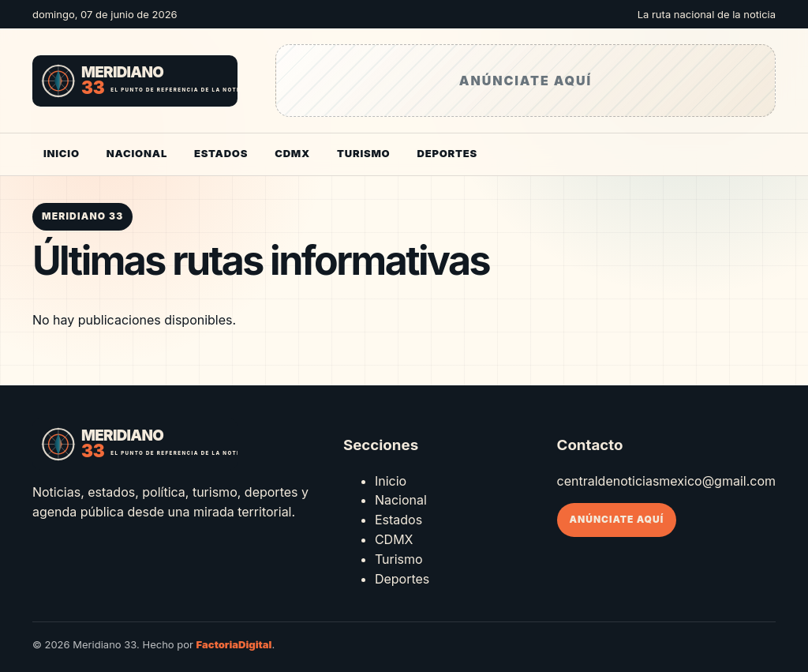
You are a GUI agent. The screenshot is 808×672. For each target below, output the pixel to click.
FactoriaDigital (234, 644)
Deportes (447, 153)
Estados (221, 153)
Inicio (61, 153)
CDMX (292, 153)
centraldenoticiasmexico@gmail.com (666, 481)
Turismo (363, 153)
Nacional (137, 153)
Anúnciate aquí (617, 519)
